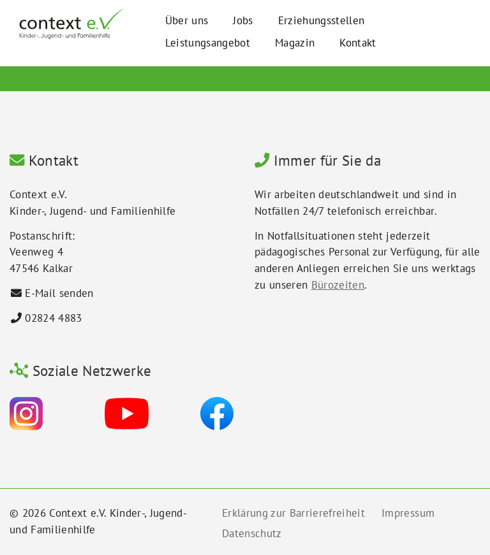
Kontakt (357, 43)
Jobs (243, 20)
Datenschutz (252, 533)
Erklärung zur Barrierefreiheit (293, 513)
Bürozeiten (337, 285)
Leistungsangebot (207, 43)
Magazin (295, 43)
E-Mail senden (59, 293)
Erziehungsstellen (321, 20)
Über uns (187, 20)
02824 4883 (53, 318)
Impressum (408, 513)
